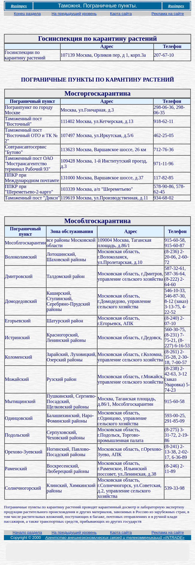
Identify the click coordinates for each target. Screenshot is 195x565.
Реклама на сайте (168, 13)
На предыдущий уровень (74, 13)
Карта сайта (121, 13)
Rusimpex (19, 6)
